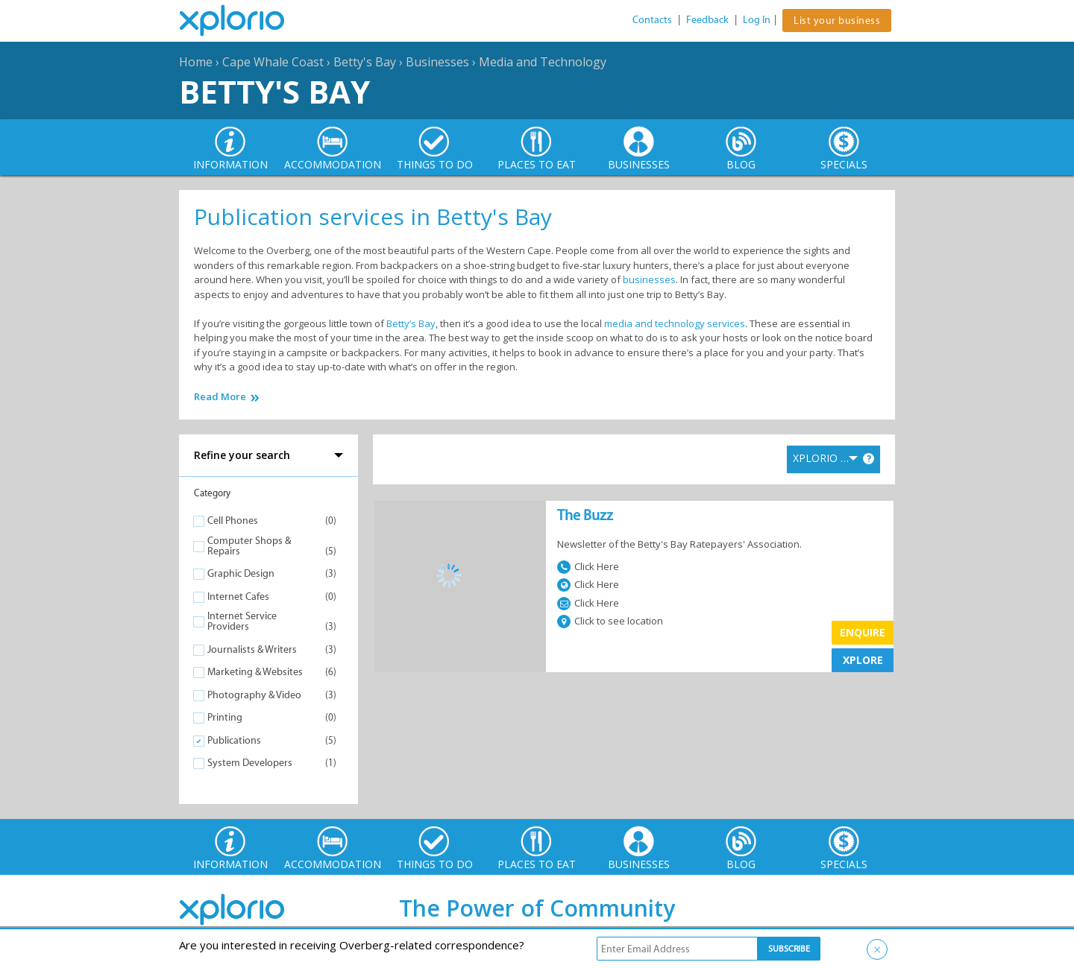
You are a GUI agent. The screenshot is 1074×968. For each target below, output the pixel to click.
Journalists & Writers (252, 649)
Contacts (652, 19)
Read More (220, 396)
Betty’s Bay (411, 323)
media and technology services (674, 323)
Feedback (707, 19)
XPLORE (863, 660)
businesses (649, 279)
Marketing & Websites (255, 671)
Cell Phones (232, 520)
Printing (224, 717)
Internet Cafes (238, 596)
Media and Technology (542, 62)
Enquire (862, 632)
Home (196, 62)
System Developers (249, 762)
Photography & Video (254, 695)
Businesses (437, 62)
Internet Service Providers (242, 621)
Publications (234, 740)
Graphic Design (240, 573)
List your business (837, 20)
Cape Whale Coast (273, 62)
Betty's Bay (364, 62)
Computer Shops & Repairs (249, 545)
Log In (756, 19)
